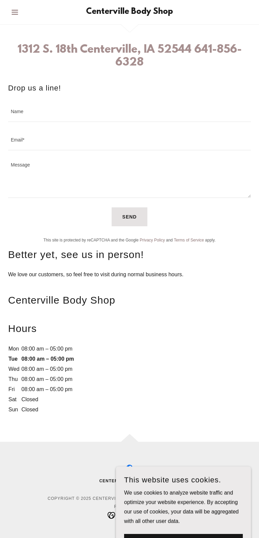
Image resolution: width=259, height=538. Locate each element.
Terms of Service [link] (189, 240)
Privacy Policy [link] (152, 240)
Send (129, 217)
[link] (129, 12)
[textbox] (129, 112)
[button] (26, 12)
